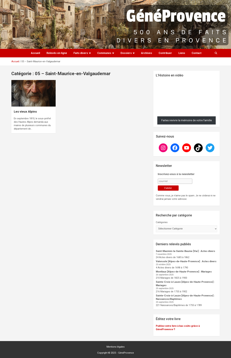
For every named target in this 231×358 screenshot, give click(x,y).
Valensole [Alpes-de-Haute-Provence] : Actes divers (186, 261)
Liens (181, 53)
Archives (146, 53)
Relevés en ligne (57, 53)
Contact (196, 53)
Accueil (35, 53)
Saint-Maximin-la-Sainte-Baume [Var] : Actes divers (185, 251)
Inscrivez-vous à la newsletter (176, 174)
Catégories (162, 222)
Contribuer (165, 53)
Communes (104, 53)
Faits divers (81, 53)
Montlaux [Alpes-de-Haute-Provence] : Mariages (184, 271)
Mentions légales (116, 346)
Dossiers (126, 53)
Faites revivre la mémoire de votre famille (186, 120)
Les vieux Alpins (25, 111)
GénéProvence (126, 352)
